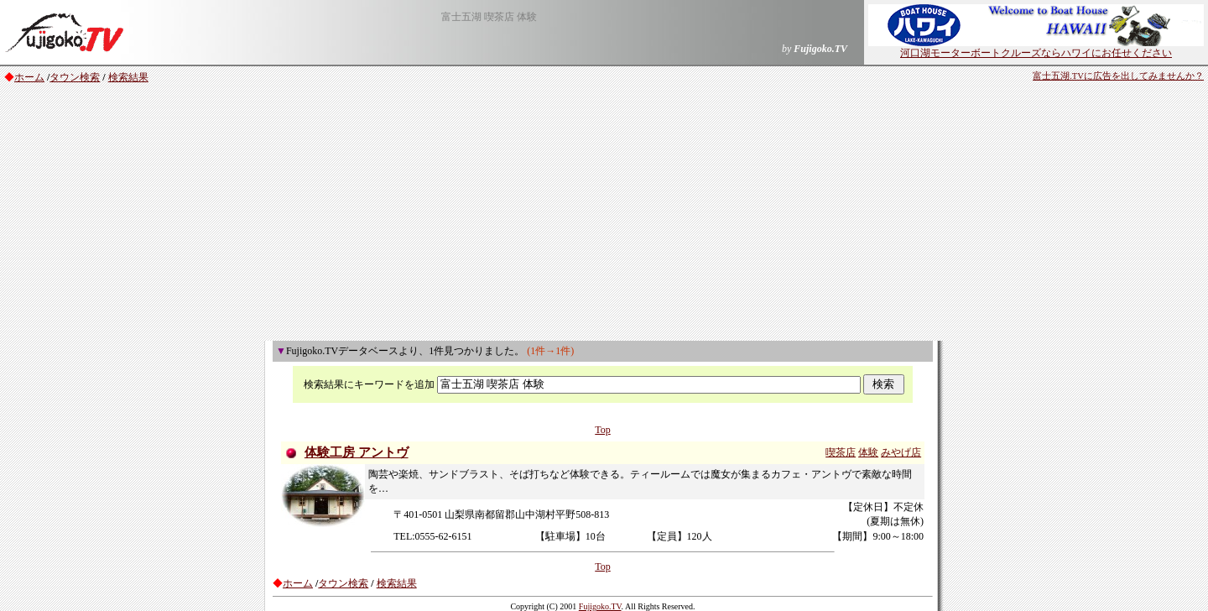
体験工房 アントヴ (357, 452)
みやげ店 (901, 452)
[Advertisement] (604, 214)
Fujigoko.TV (600, 606)
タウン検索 (74, 77)
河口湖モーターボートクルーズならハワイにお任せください (1036, 48)
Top (603, 430)
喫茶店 (840, 452)
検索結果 (128, 77)
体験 (868, 452)
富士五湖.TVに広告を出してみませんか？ (1118, 76)
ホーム (29, 77)
